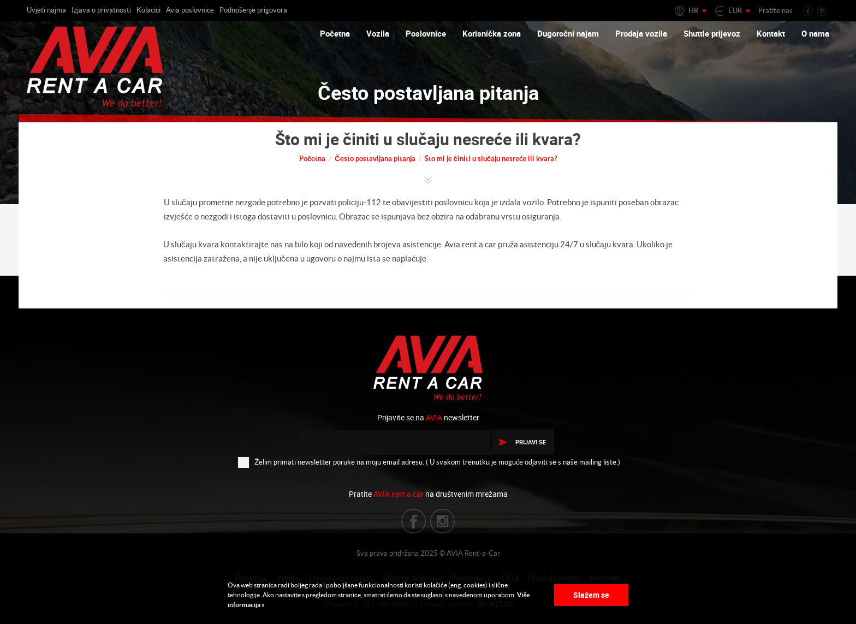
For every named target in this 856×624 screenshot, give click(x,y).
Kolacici (148, 10)
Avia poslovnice (190, 10)
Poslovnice (426, 33)
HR (693, 11)
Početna (335, 33)
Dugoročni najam (568, 33)
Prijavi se (523, 442)
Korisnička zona (491, 33)
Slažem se (591, 595)
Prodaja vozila (641, 33)
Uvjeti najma (46, 10)
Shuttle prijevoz (711, 33)
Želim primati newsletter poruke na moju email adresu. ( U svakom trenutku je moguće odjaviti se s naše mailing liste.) (429, 461)
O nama (815, 33)
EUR (735, 11)
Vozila (377, 33)
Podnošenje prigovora (253, 10)
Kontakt (771, 33)
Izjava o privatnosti (101, 10)
